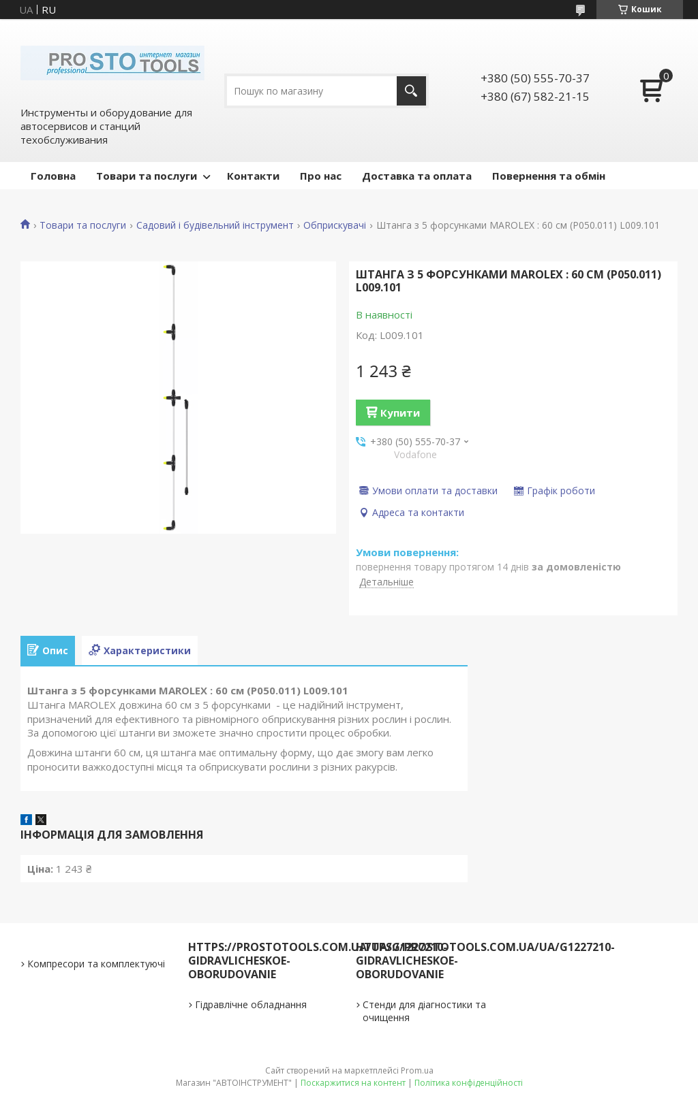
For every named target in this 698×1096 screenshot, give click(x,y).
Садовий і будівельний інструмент (215, 225)
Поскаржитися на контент (353, 1083)
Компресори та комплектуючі (96, 963)
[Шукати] (411, 91)
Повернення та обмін (548, 175)
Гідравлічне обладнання (251, 1004)
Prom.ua (417, 1070)
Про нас (321, 175)
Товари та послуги (146, 175)
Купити (400, 412)
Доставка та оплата (417, 175)
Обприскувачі (334, 225)
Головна (53, 175)
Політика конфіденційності (468, 1083)
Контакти (253, 175)
